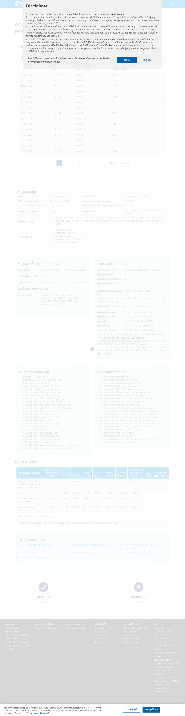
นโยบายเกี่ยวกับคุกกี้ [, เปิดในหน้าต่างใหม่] (41, 713)
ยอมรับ (126, 59)
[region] (92, 710)
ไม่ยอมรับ (147, 59)
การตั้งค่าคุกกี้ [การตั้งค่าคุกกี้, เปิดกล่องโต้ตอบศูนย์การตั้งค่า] (131, 709)
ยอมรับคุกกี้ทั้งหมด (151, 709)
